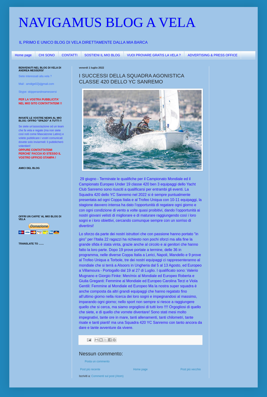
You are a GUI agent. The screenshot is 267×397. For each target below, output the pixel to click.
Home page (23, 55)
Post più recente (90, 369)
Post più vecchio (191, 369)
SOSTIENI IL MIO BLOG (102, 55)
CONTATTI (70, 55)
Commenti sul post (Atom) (107, 376)
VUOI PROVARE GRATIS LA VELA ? (154, 55)
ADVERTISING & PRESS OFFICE (212, 55)
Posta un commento (97, 361)
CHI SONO (47, 55)
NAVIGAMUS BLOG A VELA (107, 22)
